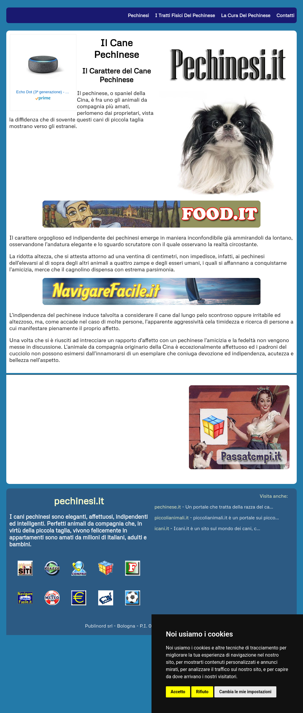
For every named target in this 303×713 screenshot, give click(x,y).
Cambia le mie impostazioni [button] (245, 691)
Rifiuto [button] (202, 691)
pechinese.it (167, 507)
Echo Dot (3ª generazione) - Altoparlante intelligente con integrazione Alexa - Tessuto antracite (43, 92)
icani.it (161, 528)
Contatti (285, 15)
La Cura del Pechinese (245, 15)
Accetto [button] (178, 691)
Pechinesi (138, 15)
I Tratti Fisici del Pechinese (185, 15)
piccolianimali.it (171, 518)
